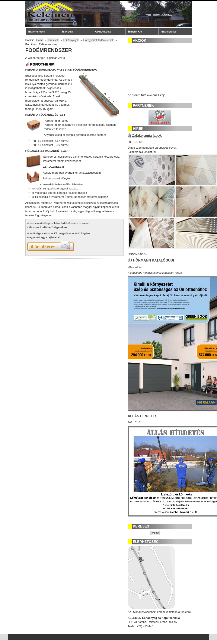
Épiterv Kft (140, 31)
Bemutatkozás (41, 31)
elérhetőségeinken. (55, 227)
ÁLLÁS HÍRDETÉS (142, 416)
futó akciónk (149, 95)
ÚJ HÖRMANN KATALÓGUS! (151, 260)
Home (39, 40)
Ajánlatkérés (103, 31)
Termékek (74, 31)
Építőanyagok (71, 40)
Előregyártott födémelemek (98, 40)
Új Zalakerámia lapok (145, 135)
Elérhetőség (169, 31)
